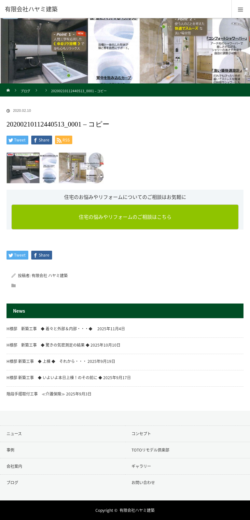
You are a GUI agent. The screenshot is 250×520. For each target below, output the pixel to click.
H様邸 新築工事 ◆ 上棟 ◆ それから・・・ (47, 361)
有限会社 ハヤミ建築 (50, 275)
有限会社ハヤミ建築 (137, 510)
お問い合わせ (143, 482)
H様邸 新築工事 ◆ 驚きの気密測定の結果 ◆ (48, 345)
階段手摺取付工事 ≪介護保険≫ (36, 394)
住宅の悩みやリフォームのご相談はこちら (125, 216)
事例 (10, 450)
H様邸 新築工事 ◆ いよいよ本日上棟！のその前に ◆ (54, 377)
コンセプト (141, 434)
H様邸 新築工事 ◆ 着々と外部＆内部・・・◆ (51, 329)
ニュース (14, 434)
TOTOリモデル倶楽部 (150, 450)
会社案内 (14, 466)
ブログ (25, 90)
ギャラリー (141, 466)
